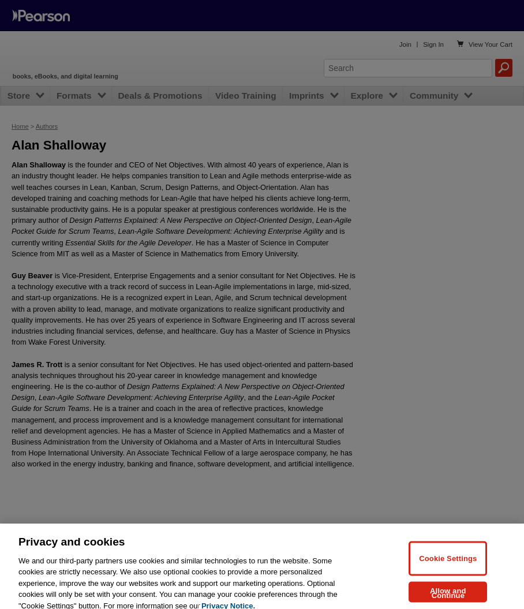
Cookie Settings (448, 564)
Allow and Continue (448, 599)
